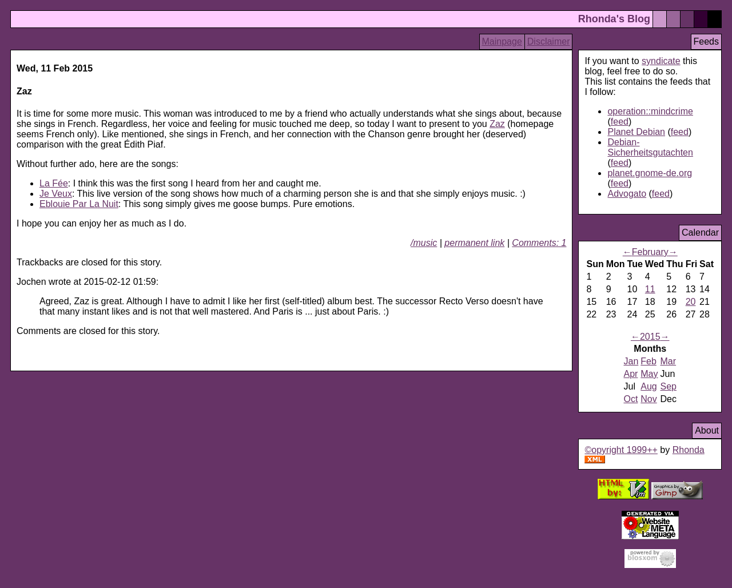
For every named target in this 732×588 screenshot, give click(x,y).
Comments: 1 (539, 243)
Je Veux (55, 193)
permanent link (474, 243)
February (650, 252)
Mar (669, 361)
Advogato (626, 193)
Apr (630, 374)
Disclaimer (548, 41)
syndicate (661, 61)
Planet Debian (636, 132)
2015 (650, 336)
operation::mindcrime (650, 111)
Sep (669, 386)
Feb (648, 361)
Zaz (497, 124)
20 (691, 302)
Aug (648, 386)
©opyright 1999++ (620, 450)
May (649, 374)
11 (650, 289)
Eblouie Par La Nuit (78, 204)
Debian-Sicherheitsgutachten (650, 147)
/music (424, 243)
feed (619, 121)
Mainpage (502, 41)
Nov (648, 399)
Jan (630, 361)
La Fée (53, 183)
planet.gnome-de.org (649, 173)
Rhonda (689, 450)
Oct (630, 399)
